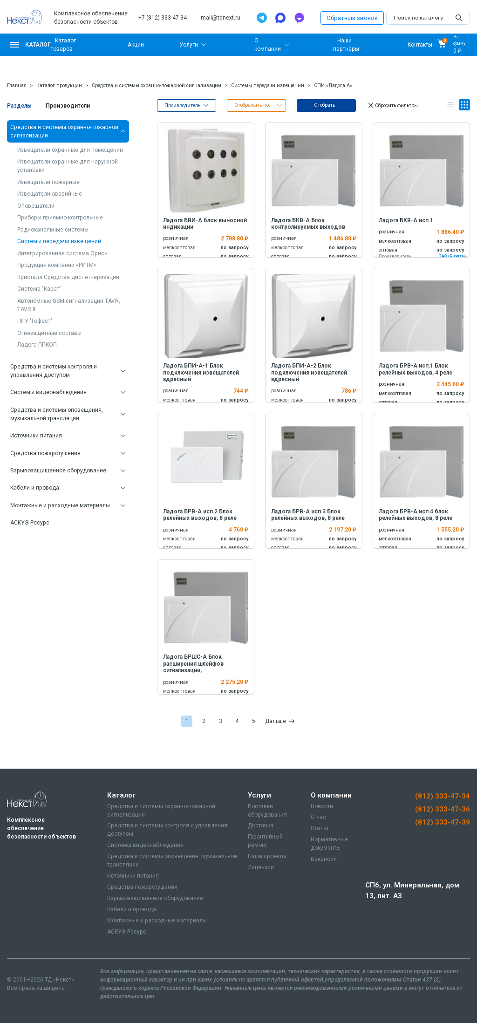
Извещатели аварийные (49, 194)
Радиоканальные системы (53, 229)
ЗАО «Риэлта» (452, 256)
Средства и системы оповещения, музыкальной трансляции (56, 414)
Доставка (260, 825)
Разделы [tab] (19, 105)
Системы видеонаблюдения (48, 392)
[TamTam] (299, 17)
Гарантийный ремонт (265, 840)
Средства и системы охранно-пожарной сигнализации (156, 85)
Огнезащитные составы (49, 333)
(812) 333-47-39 (442, 822)
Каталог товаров (63, 44)
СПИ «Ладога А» (333, 85)
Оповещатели (36, 206)
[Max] (280, 17)
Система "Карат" (39, 289)
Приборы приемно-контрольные (60, 217)
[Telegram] (261, 17)
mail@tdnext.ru (220, 17)
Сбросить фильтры (392, 105)
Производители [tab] (68, 105)
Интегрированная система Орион (62, 253)
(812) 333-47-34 (442, 796)
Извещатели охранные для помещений (70, 150)
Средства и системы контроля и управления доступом (53, 370)
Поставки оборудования (267, 810)
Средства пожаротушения (45, 453)
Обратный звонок (352, 17)
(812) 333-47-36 (442, 809)
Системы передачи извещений (267, 85)
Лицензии (261, 867)
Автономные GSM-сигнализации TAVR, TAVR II (68, 305)
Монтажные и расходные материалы (60, 505)
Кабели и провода (34, 487)
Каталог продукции (59, 85)
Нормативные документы (329, 843)
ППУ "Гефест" (34, 321)
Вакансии (324, 859)
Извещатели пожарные (48, 182)
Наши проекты (267, 856)
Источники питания (36, 435)
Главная (17, 85)
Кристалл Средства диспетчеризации (68, 277)
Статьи (319, 828)
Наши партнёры (346, 44)
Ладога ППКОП (37, 344)
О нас (318, 817)
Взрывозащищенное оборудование (58, 470)
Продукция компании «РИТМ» (56, 265)
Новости (322, 806)
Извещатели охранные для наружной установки (67, 165)
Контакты (420, 44)
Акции (136, 44)
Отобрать (324, 105)
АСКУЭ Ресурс (29, 522)
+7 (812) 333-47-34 (162, 17)
